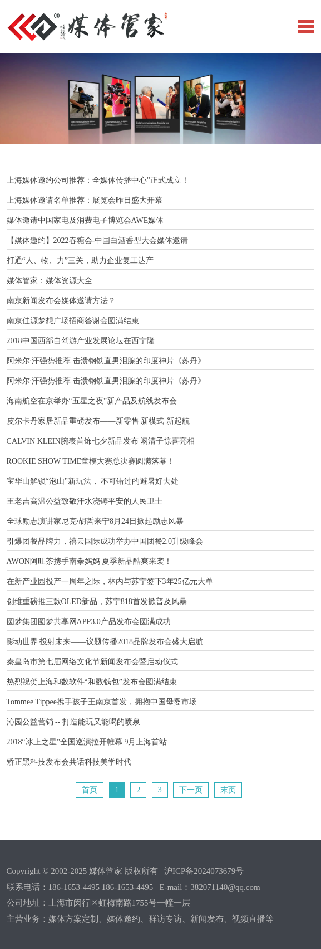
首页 (89, 790)
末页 (228, 790)
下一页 (191, 790)
